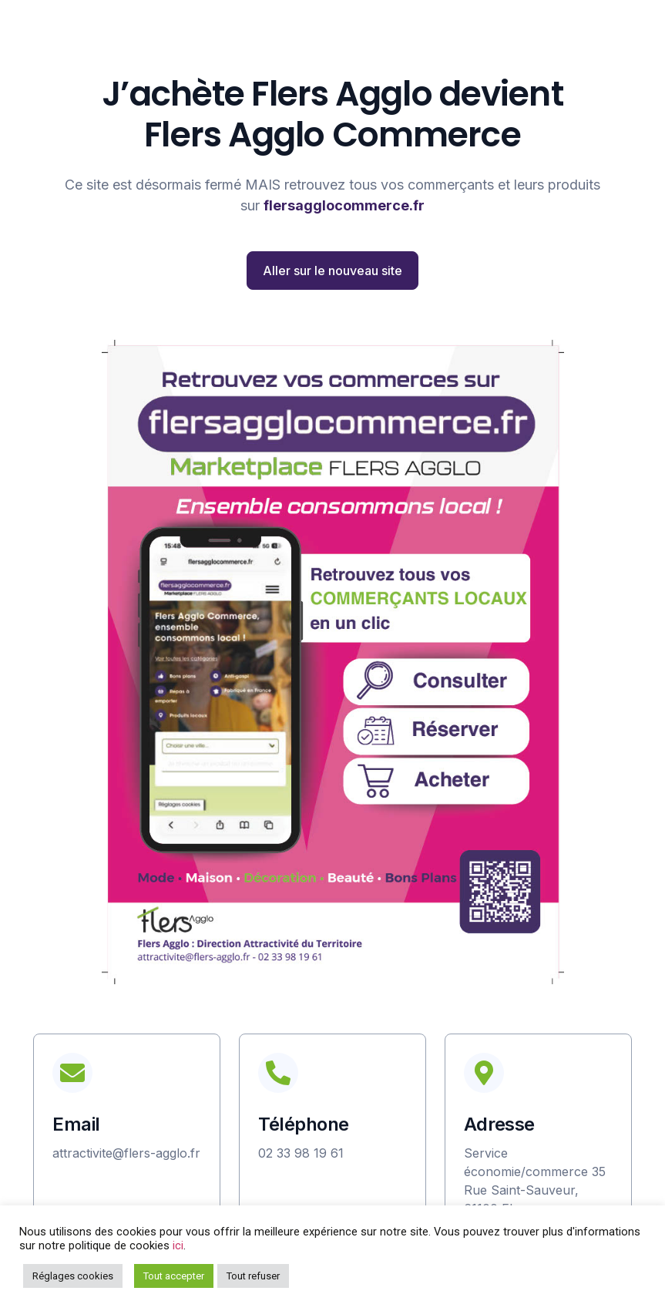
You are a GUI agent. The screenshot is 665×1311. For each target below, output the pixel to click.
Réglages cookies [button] (72, 1276)
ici (178, 1245)
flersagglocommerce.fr (344, 205)
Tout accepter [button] (173, 1276)
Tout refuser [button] (253, 1276)
